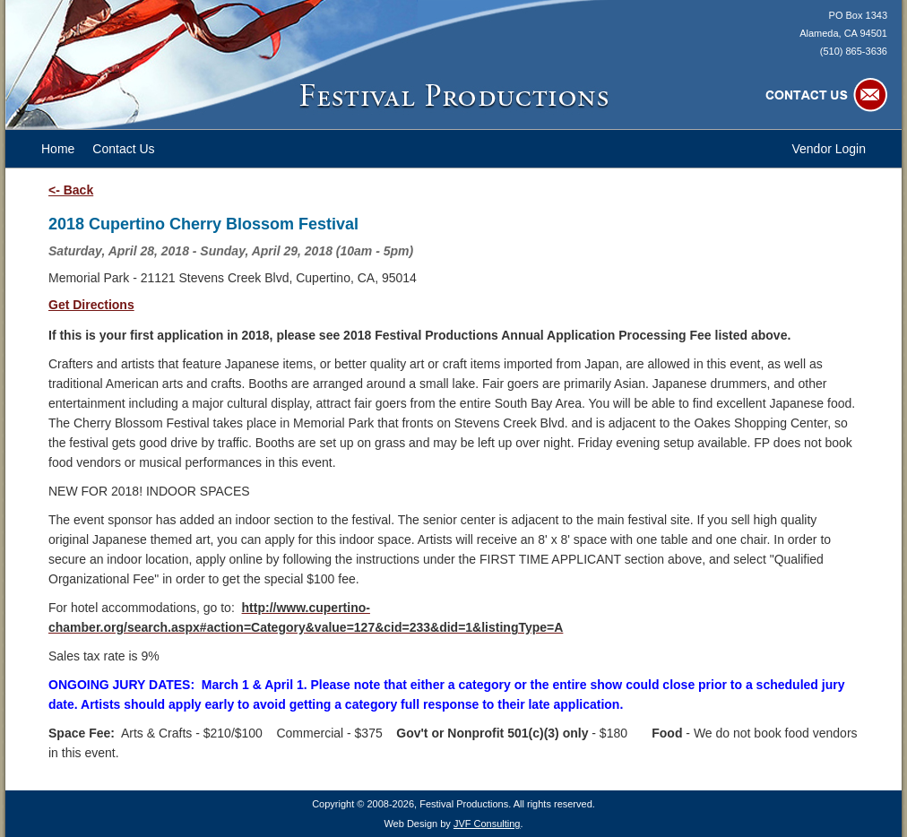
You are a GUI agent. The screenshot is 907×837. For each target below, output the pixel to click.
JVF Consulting (487, 823)
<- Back (70, 190)
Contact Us (123, 149)
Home (57, 149)
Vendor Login (828, 149)
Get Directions (91, 305)
